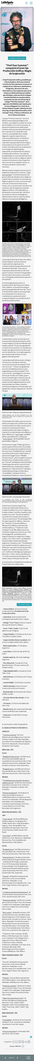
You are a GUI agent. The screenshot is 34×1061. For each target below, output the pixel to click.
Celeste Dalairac (6, 415)
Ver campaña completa (24, 604)
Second (5, 962)
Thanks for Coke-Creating (12, 934)
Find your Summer (13, 273)
